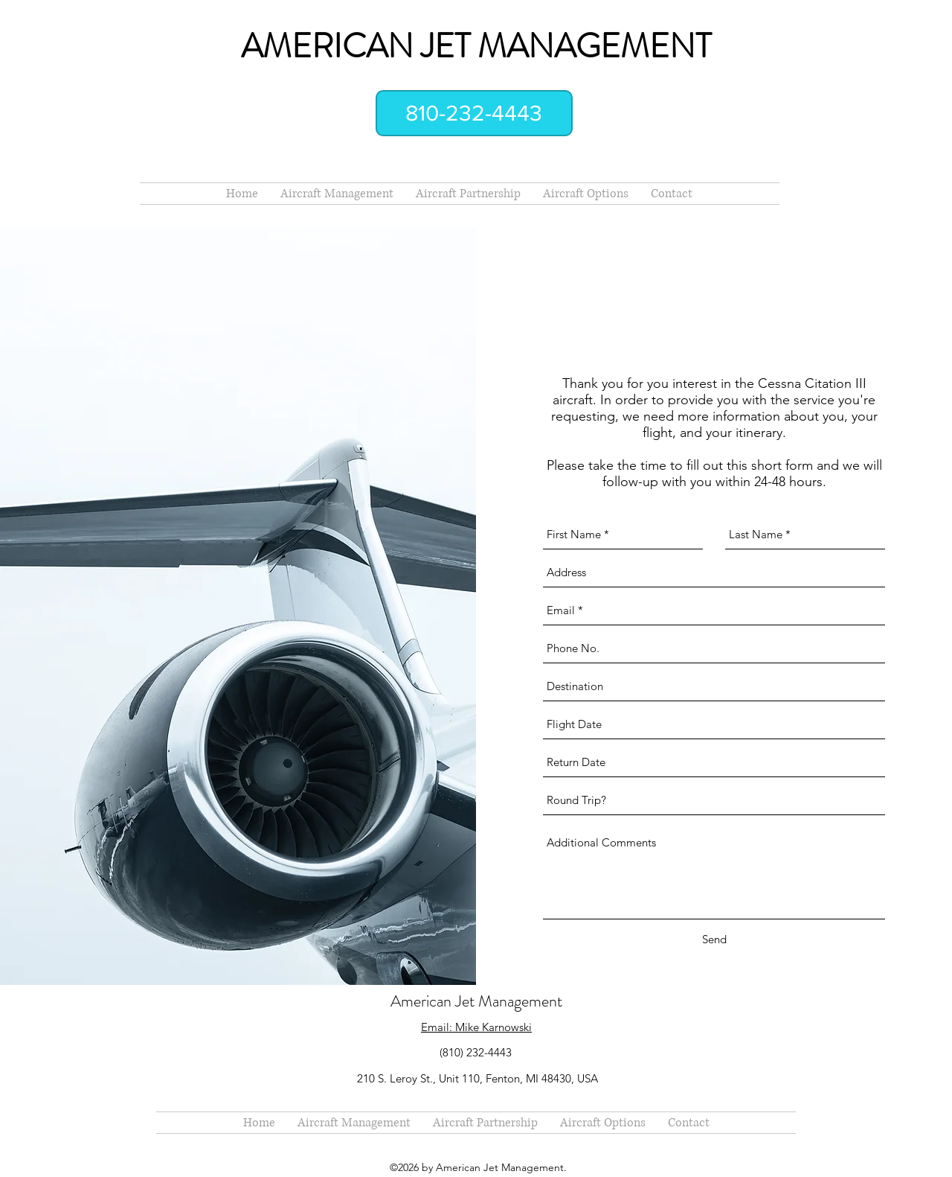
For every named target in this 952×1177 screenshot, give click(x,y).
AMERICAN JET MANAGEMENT (476, 46)
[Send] (714, 939)
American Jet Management (476, 1000)
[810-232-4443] (474, 113)
